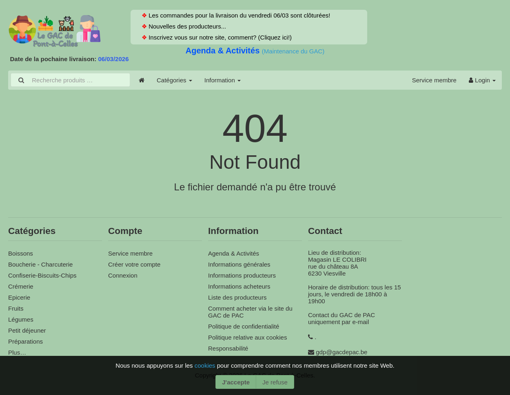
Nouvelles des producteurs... (186, 26)
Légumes (20, 319)
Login (482, 80)
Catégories (174, 80)
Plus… (17, 352)
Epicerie (19, 297)
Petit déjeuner (27, 330)
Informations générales (239, 264)
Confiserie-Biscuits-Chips (42, 275)
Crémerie (20, 286)
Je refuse (275, 382)
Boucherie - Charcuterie (40, 264)
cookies (206, 365)
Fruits (16, 308)
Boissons (20, 253)
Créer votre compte (134, 264)
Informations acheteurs (239, 286)
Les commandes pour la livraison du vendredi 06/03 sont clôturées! (238, 15)
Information (222, 80)
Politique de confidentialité (243, 326)
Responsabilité (228, 348)
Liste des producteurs (237, 297)
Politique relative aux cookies (247, 337)
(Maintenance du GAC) (293, 51)
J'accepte (236, 382)
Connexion (122, 275)
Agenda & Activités (224, 50)
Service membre (434, 80)
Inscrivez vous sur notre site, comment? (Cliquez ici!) (219, 37)
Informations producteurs (242, 275)
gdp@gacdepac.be (341, 352)
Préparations (25, 341)
